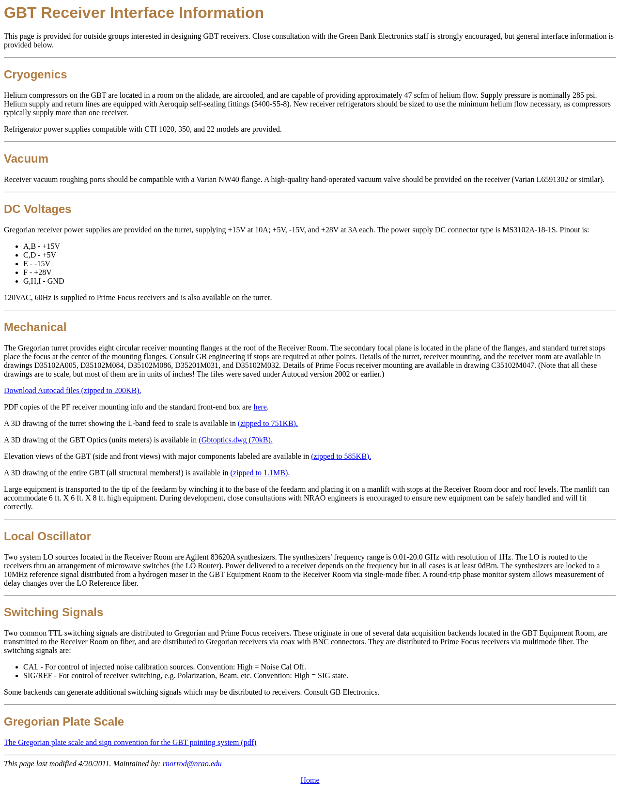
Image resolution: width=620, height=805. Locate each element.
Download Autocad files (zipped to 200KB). (72, 390)
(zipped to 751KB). (268, 423)
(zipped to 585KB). (341, 456)
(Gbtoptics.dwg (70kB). (235, 440)
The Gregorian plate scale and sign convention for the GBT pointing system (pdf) (130, 742)
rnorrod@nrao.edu (192, 763)
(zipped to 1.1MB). (260, 473)
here (260, 407)
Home (309, 780)
